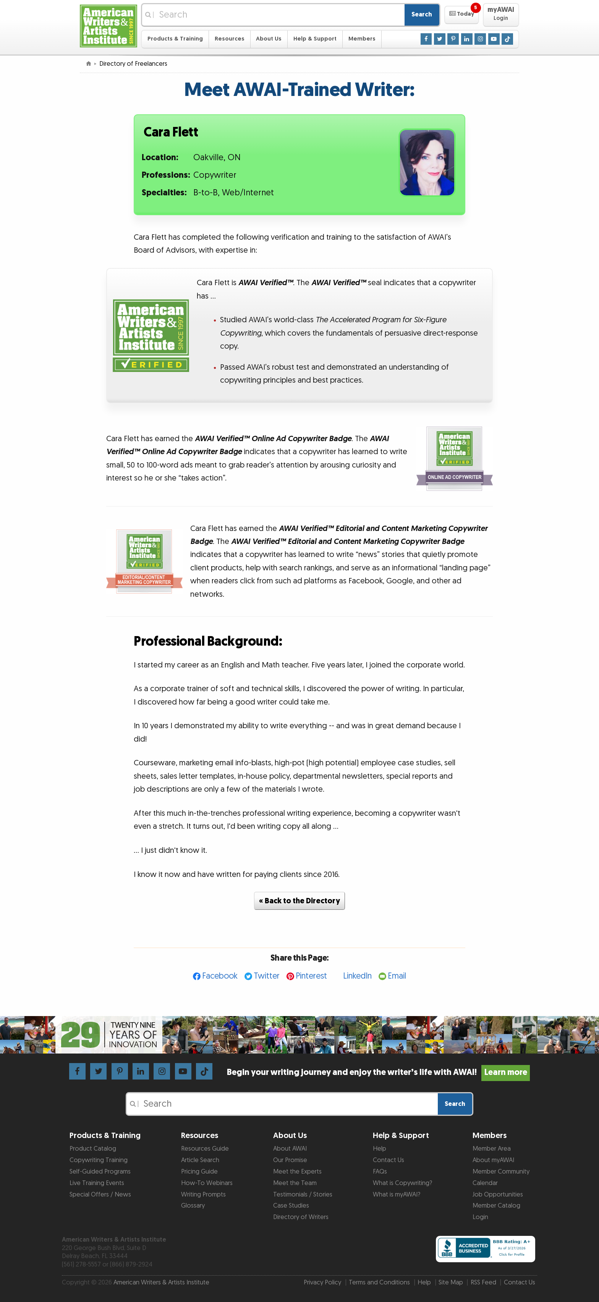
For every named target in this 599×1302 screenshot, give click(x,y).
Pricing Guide (199, 1171)
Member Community (501, 1171)
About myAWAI (493, 1160)
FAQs (380, 1171)
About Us (269, 38)
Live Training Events (97, 1183)
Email (397, 976)
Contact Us (388, 1160)
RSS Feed (483, 1282)
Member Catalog (496, 1205)
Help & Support (315, 38)
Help (379, 1149)
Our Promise (290, 1160)
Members (362, 38)
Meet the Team (295, 1183)
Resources (229, 38)
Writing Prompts (203, 1194)
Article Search (200, 1160)
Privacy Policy (322, 1282)
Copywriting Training (99, 1160)
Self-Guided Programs (100, 1171)
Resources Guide (205, 1149)
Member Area (492, 1149)
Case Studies (291, 1205)
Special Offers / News (100, 1194)
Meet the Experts (297, 1171)
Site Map (451, 1282)
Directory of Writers (301, 1217)
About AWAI (290, 1149)
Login (480, 1217)
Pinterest (311, 976)
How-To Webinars (207, 1183)
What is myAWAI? (396, 1194)
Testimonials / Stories (302, 1194)
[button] (461, 15)
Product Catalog (93, 1149)
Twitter (267, 976)
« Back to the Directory (299, 901)
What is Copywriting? (402, 1183)
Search (421, 14)
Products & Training (175, 38)
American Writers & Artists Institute (161, 1282)
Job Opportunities (498, 1194)
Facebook (220, 976)
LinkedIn (357, 976)
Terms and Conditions (379, 1282)
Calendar (485, 1183)
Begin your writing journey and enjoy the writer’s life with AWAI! (378, 1072)
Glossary (193, 1205)
